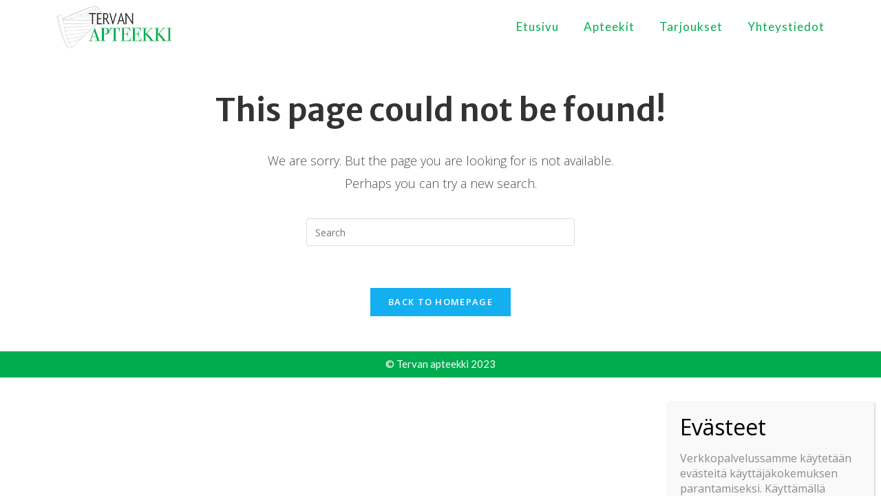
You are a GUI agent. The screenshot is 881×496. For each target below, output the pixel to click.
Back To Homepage (440, 302)
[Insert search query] (440, 232)
